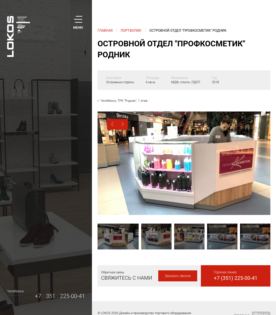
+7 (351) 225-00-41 (235, 278)
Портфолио (131, 30)
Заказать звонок (178, 276)
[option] (184, 163)
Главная (105, 30)
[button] (112, 124)
